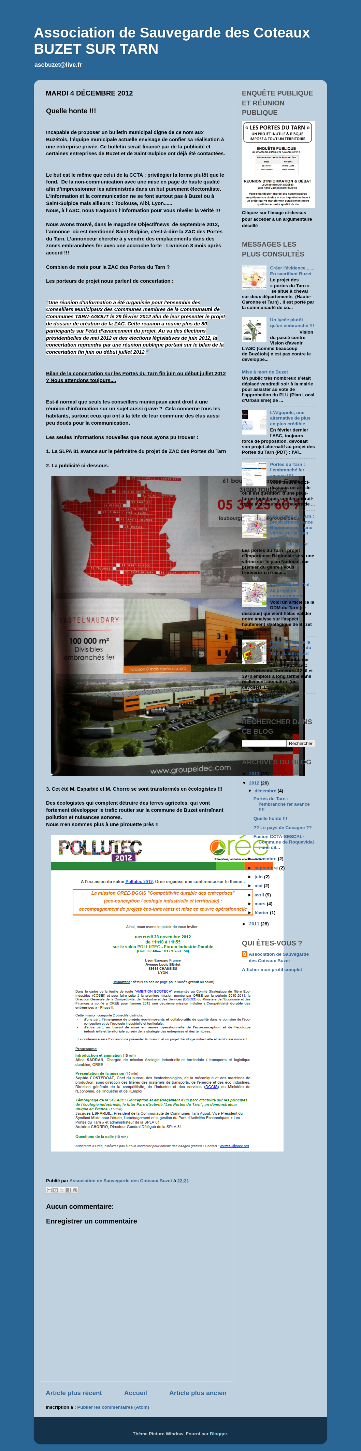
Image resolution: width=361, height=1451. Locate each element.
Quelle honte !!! (270, 818)
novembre (266, 858)
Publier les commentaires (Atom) (113, 1407)
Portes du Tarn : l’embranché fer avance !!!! (287, 470)
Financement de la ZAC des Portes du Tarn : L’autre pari (290, 648)
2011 (255, 923)
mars (261, 903)
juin (259, 876)
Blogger (218, 1433)
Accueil (135, 1392)
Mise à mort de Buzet (265, 372)
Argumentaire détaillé (265, 699)
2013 (255, 773)
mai (259, 885)
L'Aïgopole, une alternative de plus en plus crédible (290, 418)
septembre (267, 867)
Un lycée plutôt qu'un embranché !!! (292, 322)
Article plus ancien (198, 1392)
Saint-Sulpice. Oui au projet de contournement (289, 590)
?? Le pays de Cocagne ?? (283, 827)
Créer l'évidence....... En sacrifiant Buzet (292, 270)
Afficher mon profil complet (272, 969)
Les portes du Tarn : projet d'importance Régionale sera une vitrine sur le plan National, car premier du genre (292, 530)
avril (260, 894)
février (262, 912)
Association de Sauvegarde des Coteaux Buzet (279, 957)
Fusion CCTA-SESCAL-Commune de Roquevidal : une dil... (284, 842)
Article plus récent (74, 1392)
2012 (255, 783)
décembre (266, 790)
